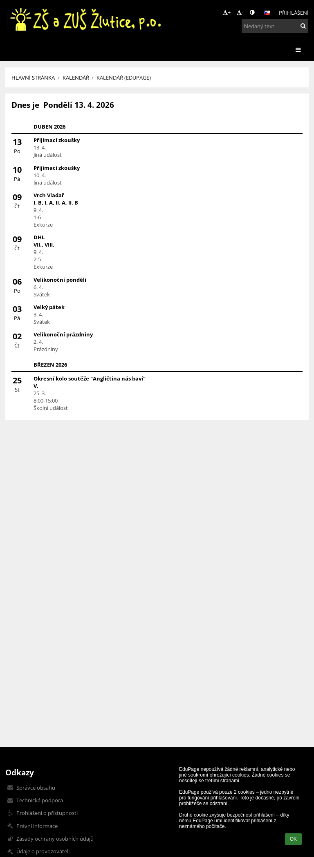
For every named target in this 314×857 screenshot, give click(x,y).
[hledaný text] (275, 26)
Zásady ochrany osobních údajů (55, 838)
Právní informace (37, 826)
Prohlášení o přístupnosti (47, 813)
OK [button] (293, 839)
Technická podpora (39, 800)
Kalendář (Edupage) (123, 77)
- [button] (240, 12)
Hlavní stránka (33, 77)
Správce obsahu (35, 787)
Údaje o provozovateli (43, 851)
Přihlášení (294, 12)
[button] (267, 13)
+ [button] (227, 12)
